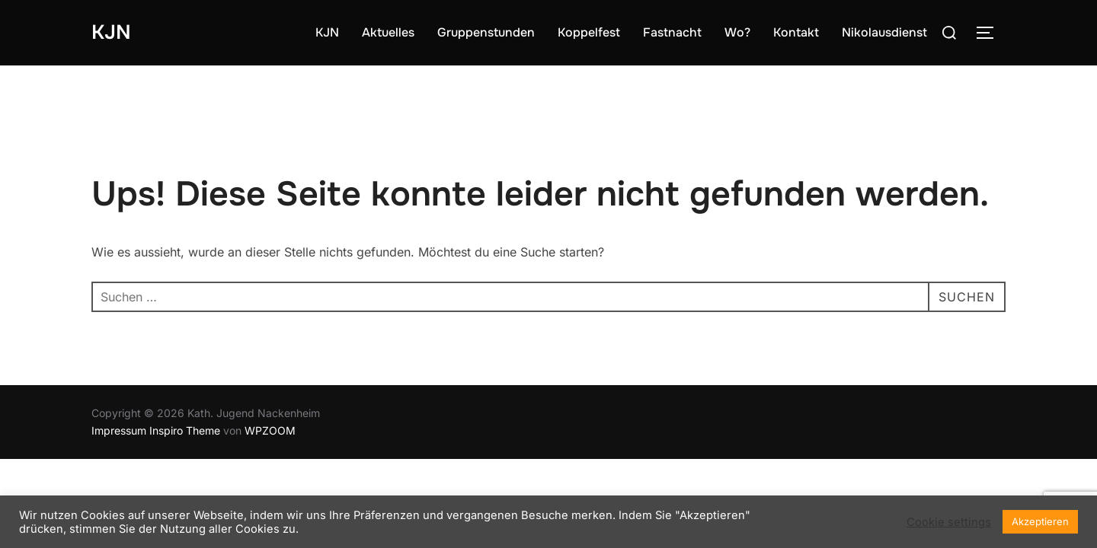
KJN (111, 32)
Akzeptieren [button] (1040, 521)
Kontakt (796, 32)
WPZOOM (270, 430)
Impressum (118, 430)
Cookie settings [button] (949, 522)
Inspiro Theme (184, 430)
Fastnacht (672, 32)
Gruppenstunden (486, 32)
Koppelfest (589, 32)
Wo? (737, 32)
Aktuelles (388, 32)
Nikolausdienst (884, 32)
